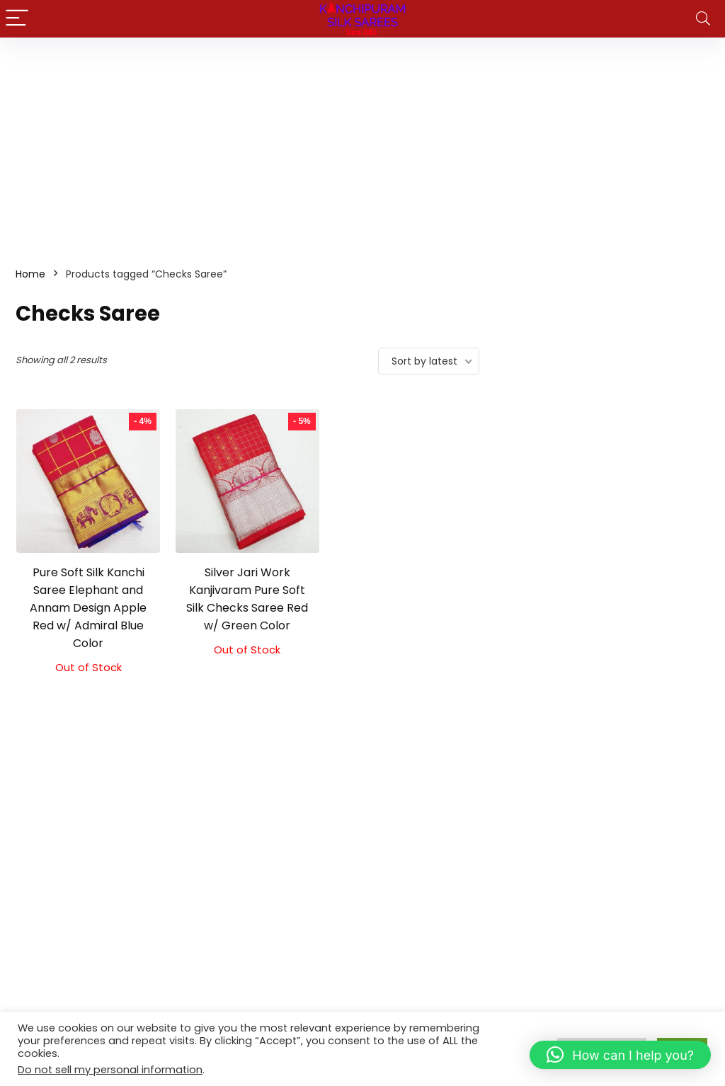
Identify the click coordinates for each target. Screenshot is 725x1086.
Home (30, 274)
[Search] (703, 19)
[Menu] (17, 19)
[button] (620, 1055)
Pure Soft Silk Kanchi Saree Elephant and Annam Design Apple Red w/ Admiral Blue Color (88, 607)
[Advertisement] (362, 144)
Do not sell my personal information (110, 1070)
